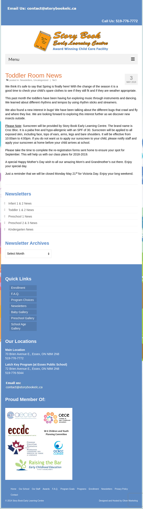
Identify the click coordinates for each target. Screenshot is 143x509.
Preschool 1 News (20, 216)
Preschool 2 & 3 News (22, 223)
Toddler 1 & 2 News (21, 210)
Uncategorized (40, 80)
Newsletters (26, 80)
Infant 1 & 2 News (20, 203)
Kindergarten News (20, 229)
